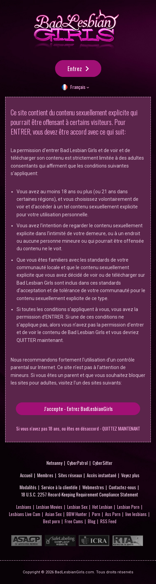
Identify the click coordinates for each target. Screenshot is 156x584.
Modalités (28, 487)
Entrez (74, 68)
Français (77, 86)
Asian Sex (53, 514)
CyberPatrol (77, 462)
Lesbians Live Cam (24, 514)
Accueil (26, 475)
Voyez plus (130, 475)
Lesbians (23, 506)
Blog (91, 521)
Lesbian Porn (128, 506)
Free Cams (74, 521)
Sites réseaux (70, 475)
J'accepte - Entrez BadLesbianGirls (78, 408)
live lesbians (136, 514)
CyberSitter (103, 462)
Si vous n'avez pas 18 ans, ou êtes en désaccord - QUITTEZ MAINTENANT (78, 428)
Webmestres (93, 487)
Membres (45, 475)
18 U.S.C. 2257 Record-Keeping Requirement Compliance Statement (79, 494)
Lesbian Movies (49, 506)
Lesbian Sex (77, 506)
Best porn (51, 521)
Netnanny (54, 462)
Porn (96, 514)
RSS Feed (108, 521)
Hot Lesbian (102, 506)
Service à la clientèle (59, 487)
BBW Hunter (76, 514)
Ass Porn (113, 514)
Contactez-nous (122, 487)
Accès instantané (101, 475)
